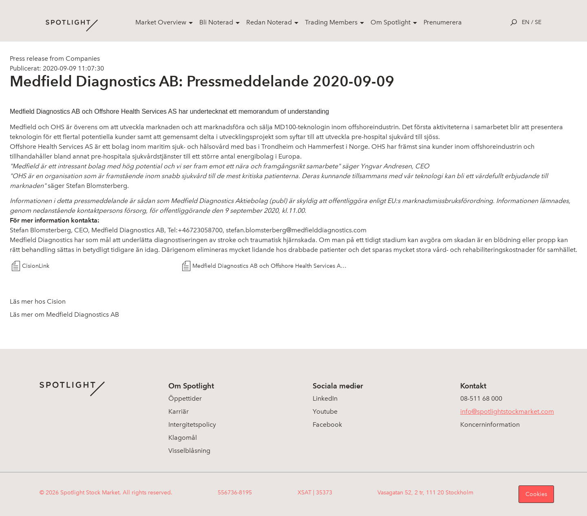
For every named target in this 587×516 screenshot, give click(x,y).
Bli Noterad (216, 22)
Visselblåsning (189, 450)
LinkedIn (325, 398)
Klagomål (182, 437)
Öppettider (185, 398)
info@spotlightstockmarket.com (507, 411)
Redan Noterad (269, 22)
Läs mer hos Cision (38, 301)
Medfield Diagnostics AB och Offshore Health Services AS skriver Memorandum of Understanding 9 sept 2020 (270, 265)
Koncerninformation (490, 424)
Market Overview (160, 22)
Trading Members (331, 22)
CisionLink (35, 265)
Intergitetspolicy (192, 424)
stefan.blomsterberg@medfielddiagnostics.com (296, 230)
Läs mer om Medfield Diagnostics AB (64, 314)
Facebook (327, 424)
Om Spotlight (390, 22)
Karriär (178, 411)
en (526, 22)
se (538, 22)
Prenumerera (443, 22)
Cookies (536, 494)
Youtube (325, 411)
